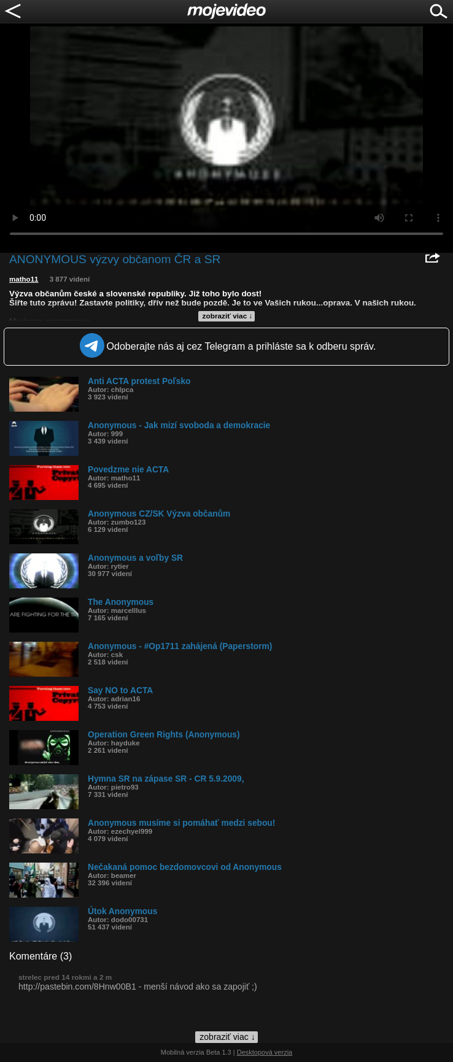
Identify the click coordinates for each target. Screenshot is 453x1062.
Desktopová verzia (265, 1052)
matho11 (23, 279)
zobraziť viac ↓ (228, 316)
